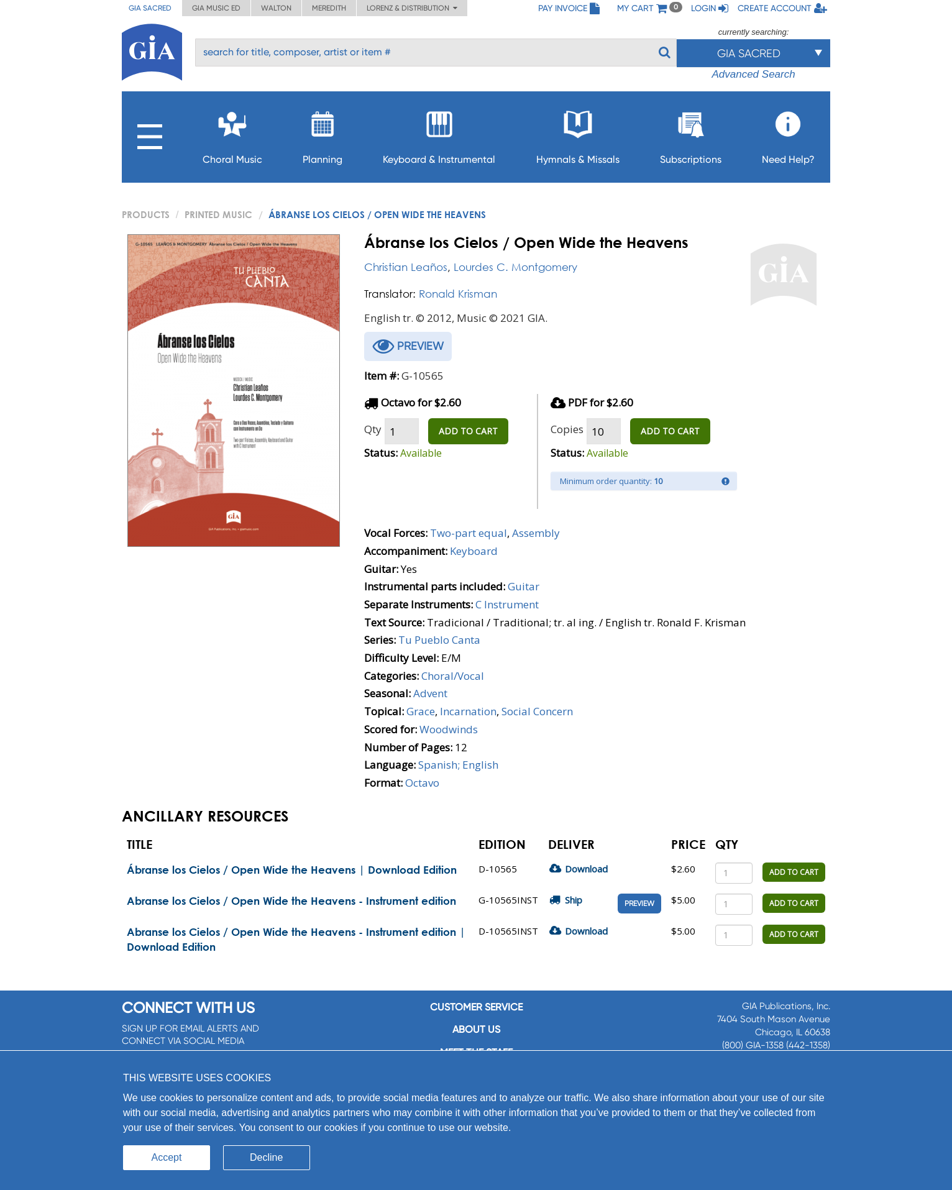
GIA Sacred (150, 8)
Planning (322, 134)
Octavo (422, 783)
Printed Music (218, 214)
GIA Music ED (216, 8)
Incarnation (468, 711)
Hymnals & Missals (578, 134)
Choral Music (232, 134)
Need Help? (788, 134)
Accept (167, 1157)
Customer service (476, 1007)
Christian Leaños (405, 266)
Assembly (536, 533)
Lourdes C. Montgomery (515, 266)
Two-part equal (468, 533)
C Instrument (507, 604)
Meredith (329, 8)
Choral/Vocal (452, 676)
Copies (567, 429)
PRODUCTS (146, 214)
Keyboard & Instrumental (439, 134)
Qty (373, 429)
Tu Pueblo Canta (439, 640)
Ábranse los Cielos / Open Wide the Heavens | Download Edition (292, 870)
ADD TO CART (468, 431)
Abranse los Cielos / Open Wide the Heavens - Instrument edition (291, 901)
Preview (639, 903)
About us (476, 1029)
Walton (276, 8)
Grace (420, 711)
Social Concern (537, 711)
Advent (430, 693)
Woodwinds (448, 729)
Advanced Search (753, 74)
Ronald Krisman (458, 293)
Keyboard (474, 551)
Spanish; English (458, 764)
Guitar (523, 586)
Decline (266, 1157)
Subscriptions (690, 134)
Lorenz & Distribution (412, 8)
